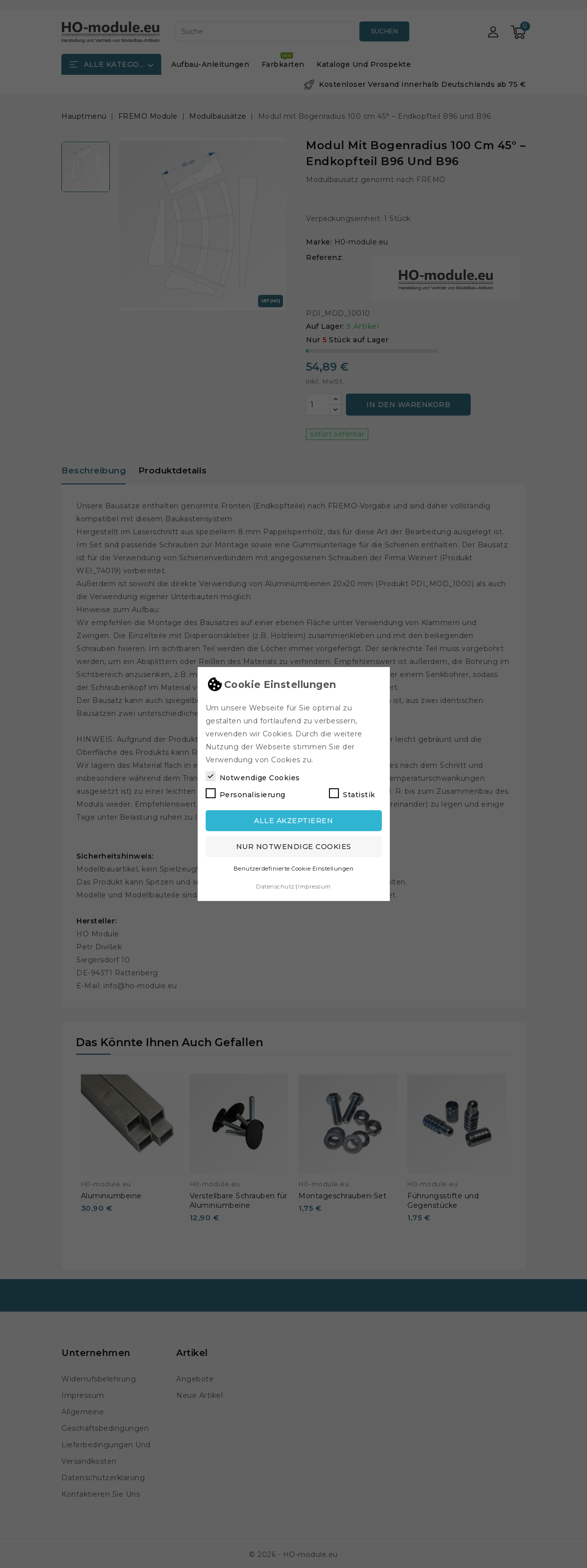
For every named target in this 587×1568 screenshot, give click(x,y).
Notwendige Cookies (253, 776)
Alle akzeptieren (293, 820)
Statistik (352, 793)
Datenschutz (275, 886)
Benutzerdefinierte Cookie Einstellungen (294, 868)
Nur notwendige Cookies (293, 846)
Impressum (314, 886)
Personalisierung (246, 793)
